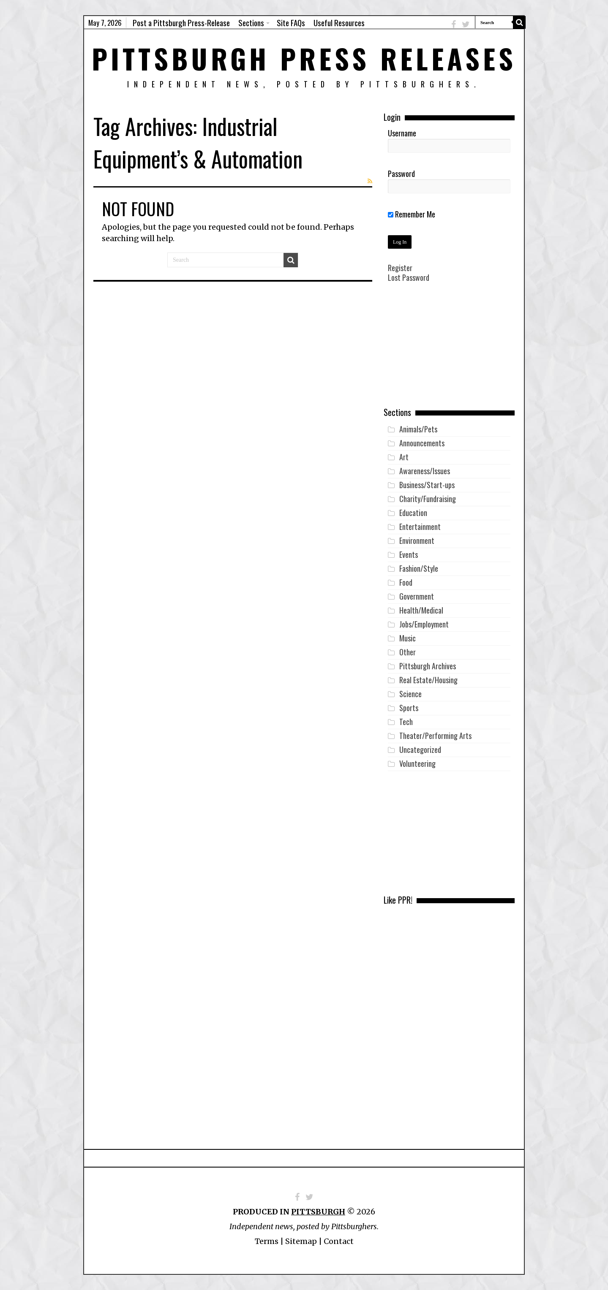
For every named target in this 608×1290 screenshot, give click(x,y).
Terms (266, 1241)
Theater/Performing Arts (435, 735)
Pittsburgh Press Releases (304, 58)
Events (408, 554)
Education (413, 512)
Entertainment (420, 526)
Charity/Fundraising (427, 498)
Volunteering (417, 763)
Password (401, 173)
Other (407, 651)
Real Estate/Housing (428, 679)
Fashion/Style (418, 568)
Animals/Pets (418, 429)
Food (405, 582)
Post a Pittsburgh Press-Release (181, 22)
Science (410, 693)
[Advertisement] (449, 351)
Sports (408, 707)
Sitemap (301, 1241)
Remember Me (411, 214)
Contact (339, 1241)
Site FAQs (291, 22)
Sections (251, 22)
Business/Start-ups (427, 484)
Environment (416, 540)
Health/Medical (421, 610)
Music (407, 638)
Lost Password (408, 277)
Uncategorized (420, 749)
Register (400, 267)
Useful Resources (339, 22)
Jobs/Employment (424, 624)
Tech (406, 721)
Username (402, 133)
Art (404, 456)
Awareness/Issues (424, 470)
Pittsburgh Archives (427, 665)
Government (416, 596)
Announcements (421, 442)
